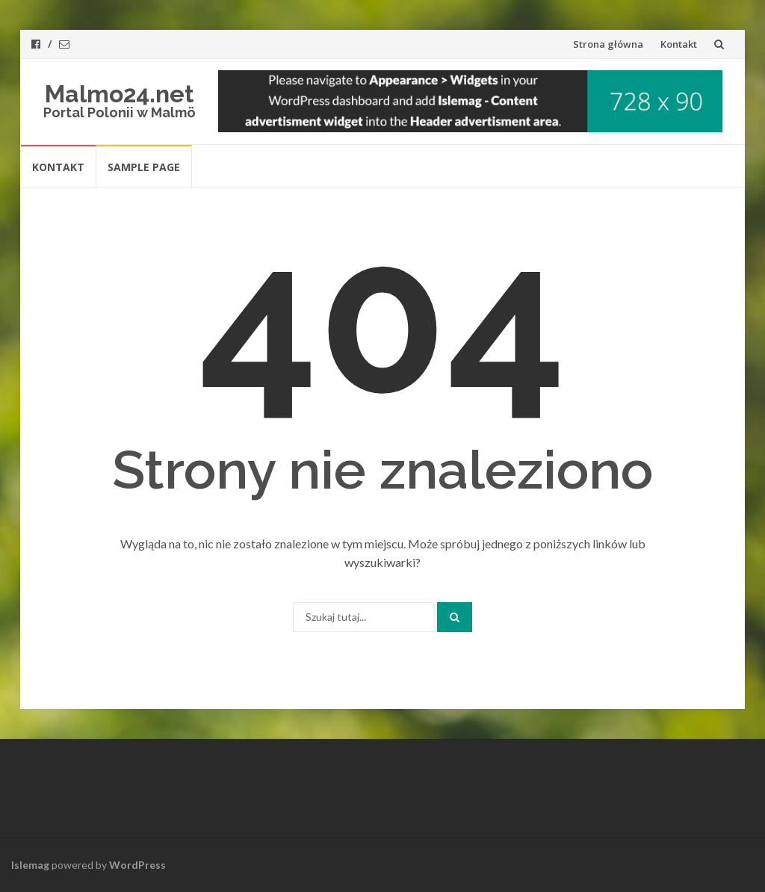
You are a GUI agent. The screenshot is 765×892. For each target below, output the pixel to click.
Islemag (30, 864)
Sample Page (144, 167)
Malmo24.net (119, 94)
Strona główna (608, 44)
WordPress (137, 864)
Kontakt (678, 44)
